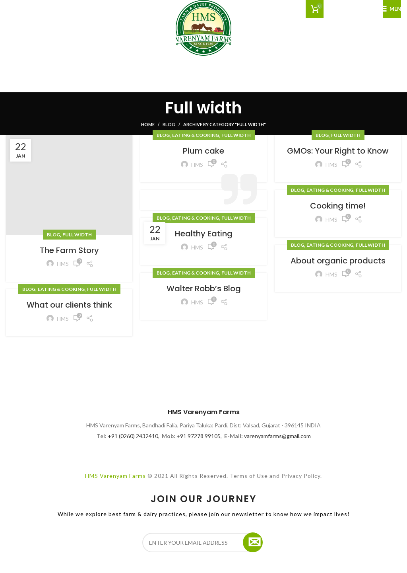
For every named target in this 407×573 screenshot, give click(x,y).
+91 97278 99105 (198, 436)
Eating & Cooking (195, 135)
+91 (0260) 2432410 (133, 436)
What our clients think (69, 304)
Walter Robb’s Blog (204, 288)
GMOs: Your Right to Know (338, 150)
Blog (169, 124)
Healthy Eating (204, 233)
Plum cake (203, 150)
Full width (77, 235)
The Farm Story (69, 250)
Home (148, 124)
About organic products (338, 260)
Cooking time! (338, 205)
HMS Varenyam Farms (115, 475)
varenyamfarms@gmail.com (277, 436)
